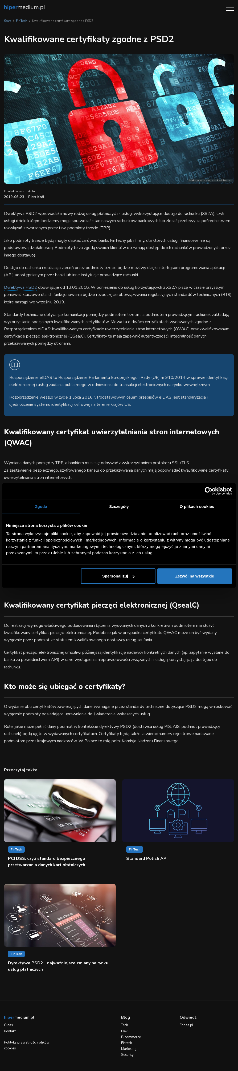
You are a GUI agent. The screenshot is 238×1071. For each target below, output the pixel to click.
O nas (8, 1025)
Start (7, 21)
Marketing (129, 1048)
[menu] (230, 7)
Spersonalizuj (118, 576)
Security (127, 1054)
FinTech (21, 21)
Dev (124, 1031)
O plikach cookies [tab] (197, 506)
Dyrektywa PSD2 (20, 287)
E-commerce (131, 1037)
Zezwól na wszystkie (194, 576)
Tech (124, 1025)
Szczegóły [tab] (119, 506)
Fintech (126, 1043)
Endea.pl (186, 1025)
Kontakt (10, 1031)
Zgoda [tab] (41, 506)
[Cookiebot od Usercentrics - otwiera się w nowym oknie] (208, 491)
